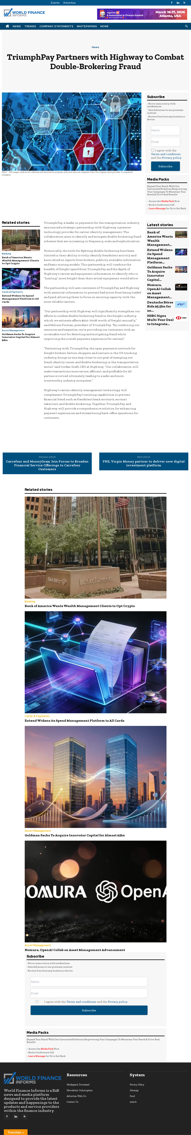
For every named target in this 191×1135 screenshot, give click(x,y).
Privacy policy (171, 157)
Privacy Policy (137, 1078)
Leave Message (157, 208)
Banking (6, 253)
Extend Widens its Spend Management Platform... (160, 246)
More (104, 26)
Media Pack (167, 201)
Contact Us (72, 1095)
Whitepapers (87, 26)
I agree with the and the (166, 154)
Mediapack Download (78, 1078)
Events (55, 2)
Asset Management (13, 330)
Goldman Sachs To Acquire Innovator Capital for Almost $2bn (21, 337)
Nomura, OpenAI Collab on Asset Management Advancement (63, 944)
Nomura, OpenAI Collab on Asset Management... (157, 267)
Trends (30, 26)
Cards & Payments (12, 292)
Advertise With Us (76, 1089)
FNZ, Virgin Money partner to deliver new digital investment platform (144, 463)
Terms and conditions (166, 154)
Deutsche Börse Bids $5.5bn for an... (160, 277)
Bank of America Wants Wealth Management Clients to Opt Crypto (20, 260)
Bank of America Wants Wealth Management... (157, 235)
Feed (132, 1089)
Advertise (69, 2)
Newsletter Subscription (80, 1083)
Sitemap (134, 1083)
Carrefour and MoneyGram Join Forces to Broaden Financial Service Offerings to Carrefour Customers (47, 465)
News (17, 26)
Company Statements (56, 26)
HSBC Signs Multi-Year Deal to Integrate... (158, 286)
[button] (186, 26)
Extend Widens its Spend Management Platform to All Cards (20, 298)
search (133, 1095)
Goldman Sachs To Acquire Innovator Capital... (159, 256)
